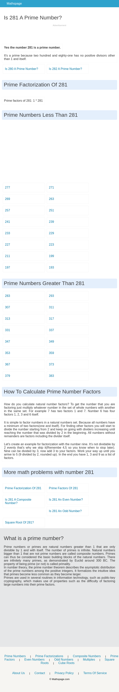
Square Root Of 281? (19, 522)
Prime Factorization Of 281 (23, 488)
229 (51, 233)
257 (7, 210)
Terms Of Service (95, 673)
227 (7, 244)
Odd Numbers (63, 659)
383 (51, 375)
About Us (18, 673)
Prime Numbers (15, 656)
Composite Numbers (87, 656)
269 (7, 199)
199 (51, 256)
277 (7, 187)
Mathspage (14, 3)
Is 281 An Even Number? (66, 499)
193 (51, 267)
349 (51, 341)
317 (51, 318)
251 (51, 210)
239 (51, 221)
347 (7, 341)
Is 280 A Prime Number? (21, 68)
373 (51, 364)
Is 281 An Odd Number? (65, 511)
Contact (39, 673)
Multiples (89, 659)
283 (7, 295)
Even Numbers (34, 659)
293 (51, 295)
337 (51, 330)
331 (7, 330)
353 (7, 353)
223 (51, 244)
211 (7, 256)
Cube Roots (66, 663)
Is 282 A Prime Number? (65, 68)
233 (7, 233)
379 (7, 375)
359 (51, 353)
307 (7, 307)
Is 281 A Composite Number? (18, 501)
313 (7, 318)
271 (51, 187)
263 (51, 199)
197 (7, 267)
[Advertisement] (59, 32)
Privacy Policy (64, 673)
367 (7, 364)
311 (51, 307)
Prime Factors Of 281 (63, 488)
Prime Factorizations (49, 656)
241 (7, 221)
